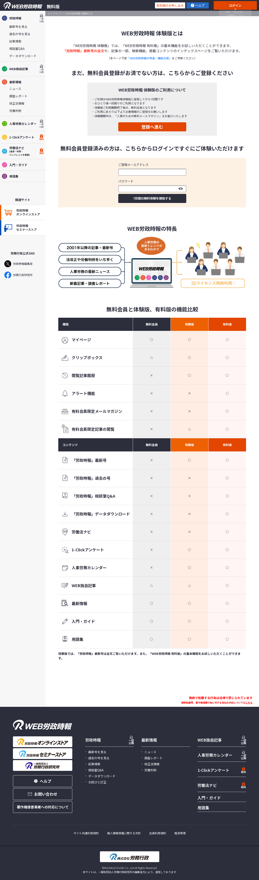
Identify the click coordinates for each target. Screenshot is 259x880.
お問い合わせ (42, 794)
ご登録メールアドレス (133, 164)
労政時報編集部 (18, 263)
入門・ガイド (14, 165)
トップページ (55, 13)
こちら (249, 702)
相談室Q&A (17, 48)
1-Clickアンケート (23, 137)
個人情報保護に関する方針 (124, 833)
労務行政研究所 (18, 275)
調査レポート (18, 96)
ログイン (235, 5)
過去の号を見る (19, 34)
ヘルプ (197, 5)
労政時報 (23, 18)
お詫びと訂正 (97, 782)
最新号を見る (18, 26)
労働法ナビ (207, 785)
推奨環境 (180, 833)
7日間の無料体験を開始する (152, 198)
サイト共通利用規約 (86, 833)
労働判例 (15, 110)
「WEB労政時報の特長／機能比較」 (149, 58)
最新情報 (11, 82)
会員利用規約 (157, 833)
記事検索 (15, 41)
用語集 (10, 176)
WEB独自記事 (23, 68)
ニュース (15, 88)
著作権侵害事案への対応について (43, 806)
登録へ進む (152, 127)
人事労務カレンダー (23, 123)
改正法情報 (16, 103)
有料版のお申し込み (170, 5)
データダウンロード (22, 56)
